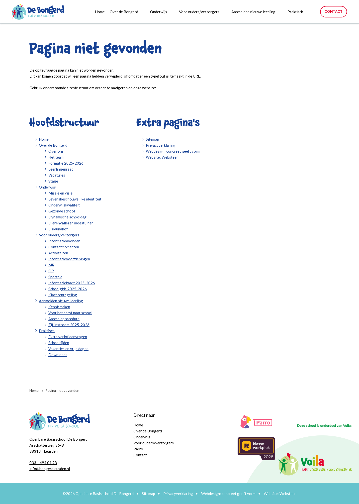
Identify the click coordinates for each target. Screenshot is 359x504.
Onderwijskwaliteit (64, 205)
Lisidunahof (58, 229)
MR (51, 265)
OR (51, 271)
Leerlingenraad (61, 169)
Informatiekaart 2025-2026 (71, 283)
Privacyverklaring (161, 145)
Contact (334, 11)
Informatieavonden (64, 241)
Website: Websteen (162, 157)
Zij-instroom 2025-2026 (69, 324)
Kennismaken (59, 306)
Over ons (56, 151)
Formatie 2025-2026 (66, 163)
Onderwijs (158, 11)
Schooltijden (58, 342)
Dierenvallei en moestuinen (70, 223)
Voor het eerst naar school (70, 312)
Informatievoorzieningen (69, 259)
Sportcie (55, 277)
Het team (56, 157)
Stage (53, 181)
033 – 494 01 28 (43, 462)
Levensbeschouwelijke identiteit (74, 199)
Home (100, 11)
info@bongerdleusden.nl (49, 468)
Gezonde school (61, 211)
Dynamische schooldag (67, 217)
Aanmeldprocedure (64, 318)
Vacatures (56, 175)
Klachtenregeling (62, 295)
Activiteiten (58, 253)
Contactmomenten (63, 247)
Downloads (57, 354)
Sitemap (152, 139)
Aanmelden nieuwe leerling (253, 11)
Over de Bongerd (124, 11)
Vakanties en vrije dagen (68, 348)
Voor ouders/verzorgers (199, 11)
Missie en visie (60, 193)
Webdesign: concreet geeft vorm (173, 151)
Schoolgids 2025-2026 (67, 289)
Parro (138, 449)
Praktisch (295, 11)
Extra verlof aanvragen (67, 336)
